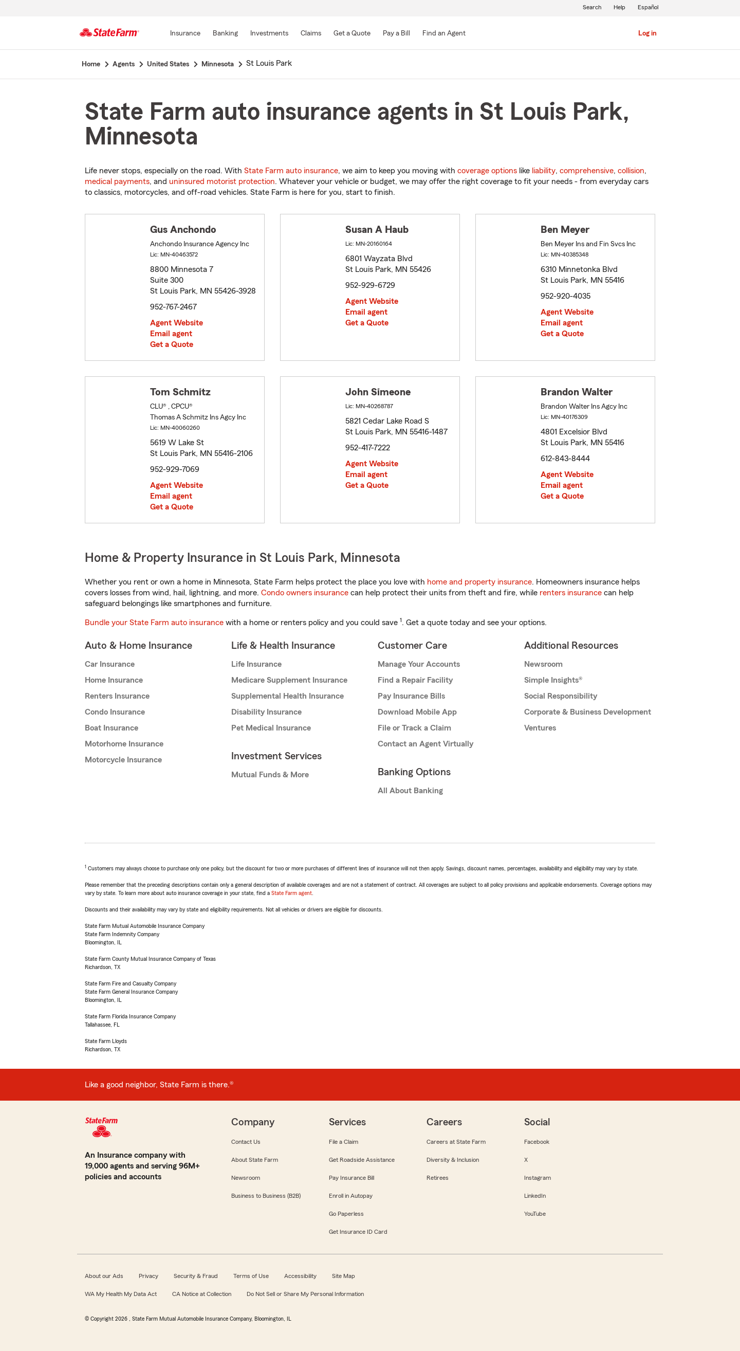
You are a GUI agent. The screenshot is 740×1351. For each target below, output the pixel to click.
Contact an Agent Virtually (425, 744)
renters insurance (571, 593)
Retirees (438, 1178)
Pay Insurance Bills (411, 696)
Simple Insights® (553, 680)
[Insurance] (185, 34)
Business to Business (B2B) (266, 1196)
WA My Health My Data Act (121, 1294)
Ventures (540, 728)
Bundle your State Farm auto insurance (154, 622)
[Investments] (269, 34)
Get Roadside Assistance (362, 1160)
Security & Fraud (196, 1276)
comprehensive (587, 171)
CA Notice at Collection (201, 1294)
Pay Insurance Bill (351, 1178)
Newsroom (543, 664)
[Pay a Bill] (396, 34)
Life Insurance (256, 664)
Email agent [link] (171, 334)
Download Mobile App (417, 712)
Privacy (148, 1276)
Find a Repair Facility (415, 680)
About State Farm (254, 1160)
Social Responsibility (560, 696)
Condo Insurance (115, 712)
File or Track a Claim (414, 728)
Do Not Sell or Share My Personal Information (305, 1294)
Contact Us (246, 1142)
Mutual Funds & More (270, 775)
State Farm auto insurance (291, 171)
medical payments (117, 181)
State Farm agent (291, 893)
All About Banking (410, 791)
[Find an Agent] (444, 34)
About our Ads (104, 1276)
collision (631, 171)
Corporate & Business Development (587, 712)
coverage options (487, 171)
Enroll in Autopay (351, 1196)
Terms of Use (251, 1276)
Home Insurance (114, 680)
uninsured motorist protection (222, 181)
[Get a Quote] (352, 34)
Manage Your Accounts (419, 664)
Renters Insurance (117, 696)
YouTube (535, 1214)
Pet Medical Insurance (271, 728)
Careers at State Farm (456, 1142)
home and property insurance (479, 582)
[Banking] (225, 34)
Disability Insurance (266, 712)
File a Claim (343, 1142)
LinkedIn (535, 1196)
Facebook (536, 1142)
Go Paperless (346, 1214)
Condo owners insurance (304, 593)
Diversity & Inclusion (453, 1160)
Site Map (343, 1276)
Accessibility (300, 1276)
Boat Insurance (111, 728)
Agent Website (176, 323)
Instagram (537, 1178)
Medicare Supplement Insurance (289, 680)
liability (544, 171)
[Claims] (311, 34)
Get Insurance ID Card (358, 1232)
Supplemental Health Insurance (287, 696)
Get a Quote (171, 344)
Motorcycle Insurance (123, 760)
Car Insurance (110, 664)
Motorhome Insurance (124, 744)
